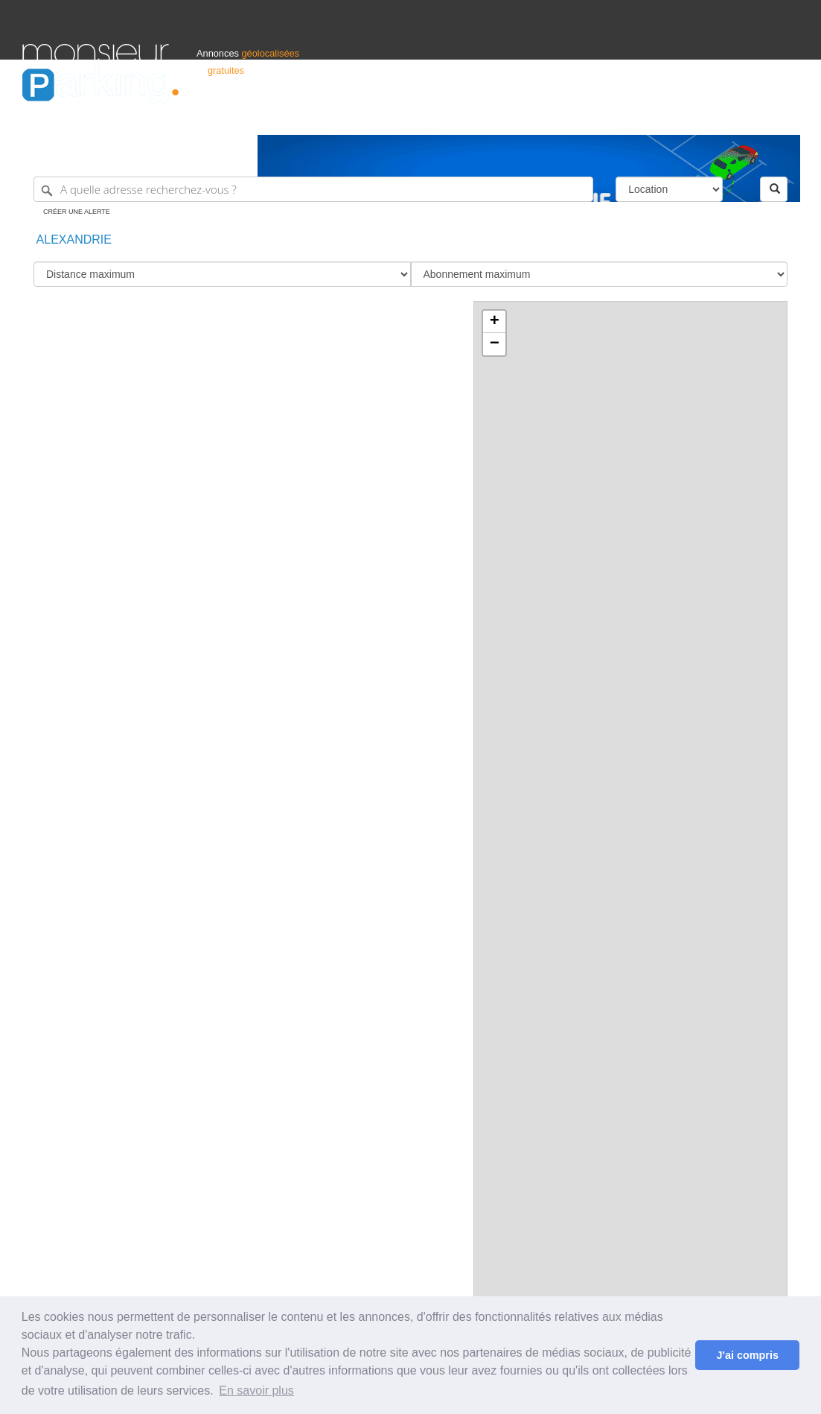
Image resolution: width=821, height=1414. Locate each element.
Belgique (743, 116)
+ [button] (494, 322)
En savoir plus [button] (256, 1390)
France (703, 116)
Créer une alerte (76, 211)
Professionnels (553, 116)
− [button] (494, 344)
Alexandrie (72, 239)
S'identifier (614, 116)
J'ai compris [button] (747, 1355)
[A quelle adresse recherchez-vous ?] (313, 189)
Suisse (784, 116)
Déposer (662, 116)
